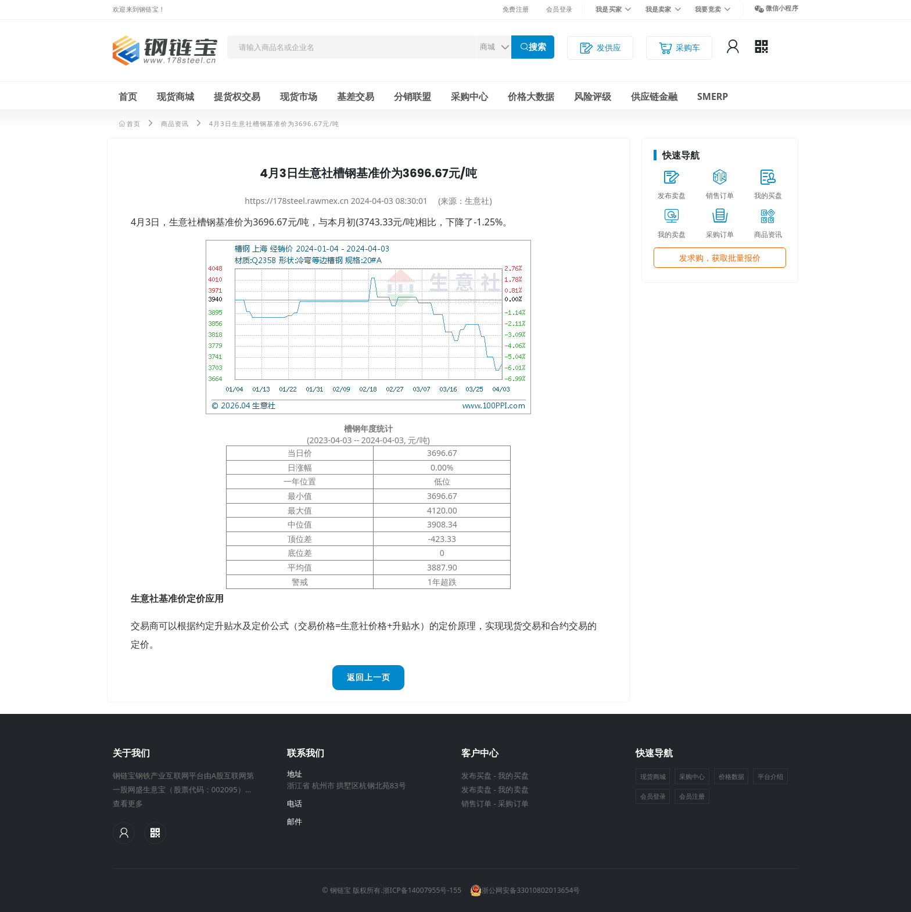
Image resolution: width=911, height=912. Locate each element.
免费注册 (516, 9)
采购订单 (513, 803)
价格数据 (731, 776)
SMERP (712, 96)
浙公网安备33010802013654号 (525, 890)
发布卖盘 (476, 789)
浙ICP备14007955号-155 (422, 890)
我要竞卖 (708, 9)
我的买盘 (513, 775)
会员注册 (692, 796)
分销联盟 (412, 96)
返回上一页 (368, 677)
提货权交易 (237, 96)
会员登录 (559, 9)
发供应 (600, 48)
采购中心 (469, 96)
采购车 (679, 48)
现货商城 (175, 96)
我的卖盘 (513, 789)
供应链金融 (654, 96)
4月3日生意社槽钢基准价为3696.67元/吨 (274, 123)
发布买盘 (476, 775)
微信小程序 (782, 7)
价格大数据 (531, 96)
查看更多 (128, 803)
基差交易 (355, 96)
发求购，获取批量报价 (720, 257)
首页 (128, 96)
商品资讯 (175, 123)
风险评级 (592, 96)
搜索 (537, 47)
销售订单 (476, 803)
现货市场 (298, 96)
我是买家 (609, 9)
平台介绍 (770, 776)
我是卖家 (658, 9)
